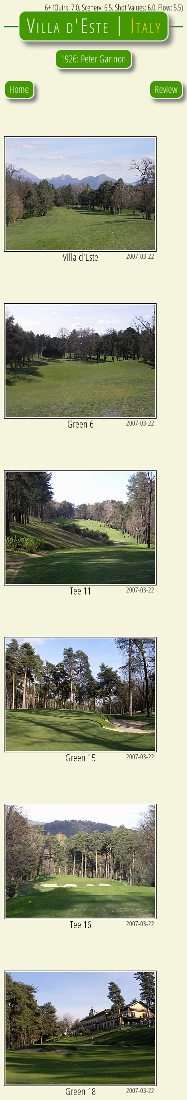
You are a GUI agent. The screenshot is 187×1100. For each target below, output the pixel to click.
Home (19, 89)
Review (166, 89)
